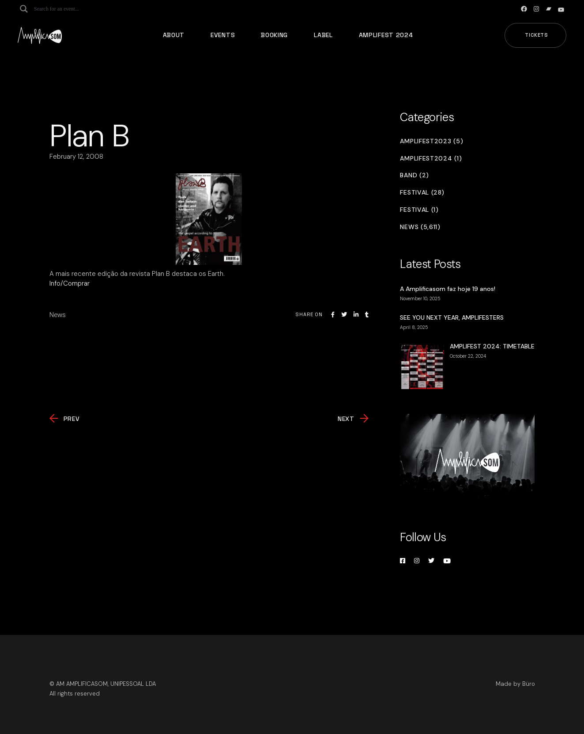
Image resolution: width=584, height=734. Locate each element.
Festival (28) (422, 192)
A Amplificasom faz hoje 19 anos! (447, 289)
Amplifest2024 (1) (431, 158)
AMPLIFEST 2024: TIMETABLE (492, 346)
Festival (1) (419, 210)
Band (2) (414, 175)
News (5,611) (420, 227)
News (57, 315)
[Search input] (69, 9)
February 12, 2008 (76, 156)
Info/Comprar (69, 283)
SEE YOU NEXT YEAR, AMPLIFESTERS (452, 317)
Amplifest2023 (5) (431, 141)
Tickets (536, 35)
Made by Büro (515, 684)
